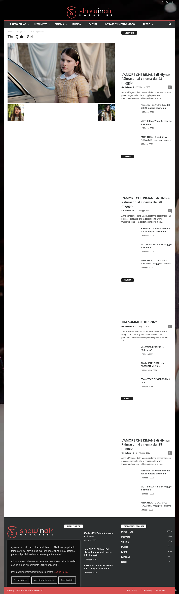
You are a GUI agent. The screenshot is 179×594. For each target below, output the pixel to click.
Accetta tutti (67, 580)
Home (10, 31)
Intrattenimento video (121, 24)
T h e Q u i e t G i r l (22, 31)
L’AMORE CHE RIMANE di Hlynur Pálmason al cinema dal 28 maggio (145, 78)
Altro (148, 24)
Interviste (42, 24)
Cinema (61, 24)
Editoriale (125, 557)
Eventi (94, 24)
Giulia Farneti (127, 87)
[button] (170, 24)
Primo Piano (19, 24)
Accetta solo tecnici (44, 580)
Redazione (160, 590)
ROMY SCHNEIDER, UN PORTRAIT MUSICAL (152, 365)
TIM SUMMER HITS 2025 (139, 322)
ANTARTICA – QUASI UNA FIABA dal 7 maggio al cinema (156, 138)
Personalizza (20, 580)
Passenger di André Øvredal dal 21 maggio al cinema (155, 106)
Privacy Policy (131, 590)
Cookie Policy (61, 572)
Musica (78, 24)
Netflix (124, 562)
